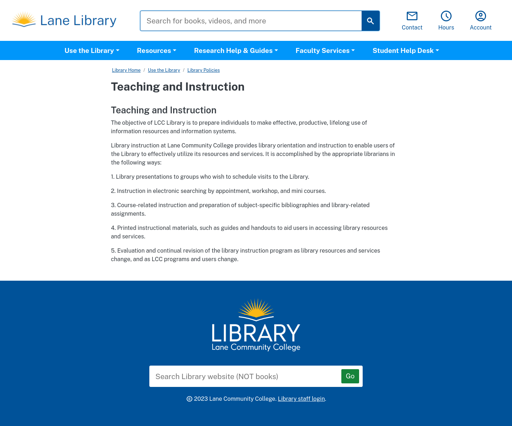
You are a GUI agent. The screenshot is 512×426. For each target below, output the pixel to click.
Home (134, 70)
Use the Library (89, 50)
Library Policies (203, 70)
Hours (446, 21)
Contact (412, 21)
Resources (154, 50)
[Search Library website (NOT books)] (251, 376)
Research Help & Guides (233, 50)
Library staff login (301, 398)
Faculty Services (322, 50)
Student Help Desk (403, 50)
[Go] (350, 376)
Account (481, 21)
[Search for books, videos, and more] (256, 21)
